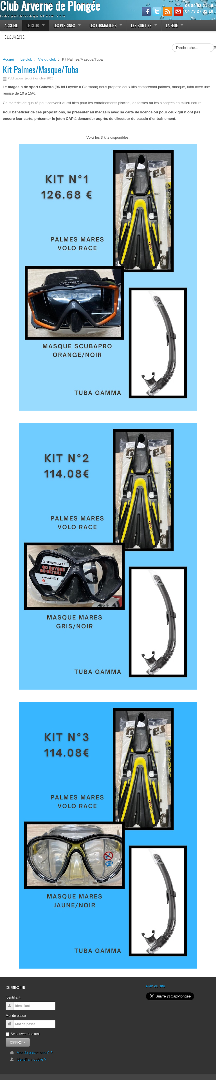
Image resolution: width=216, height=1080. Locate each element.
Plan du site (155, 986)
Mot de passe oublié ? (31, 1053)
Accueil (9, 59)
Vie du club (47, 59)
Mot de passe (16, 1016)
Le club (26, 59)
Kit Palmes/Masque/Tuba (40, 69)
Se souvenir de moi (23, 1034)
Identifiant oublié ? (28, 1059)
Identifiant (13, 997)
